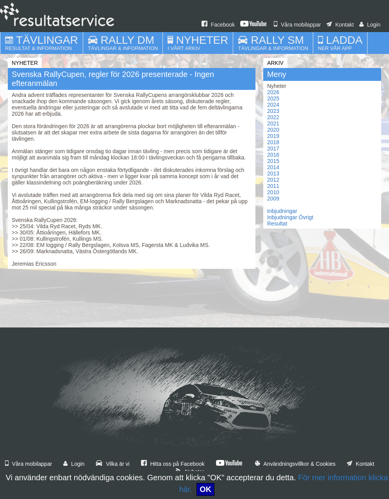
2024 (273, 105)
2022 (273, 117)
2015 (273, 161)
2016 (273, 155)
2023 (273, 111)
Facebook (218, 24)
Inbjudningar (282, 211)
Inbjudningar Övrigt (290, 217)
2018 (273, 142)
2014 (273, 167)
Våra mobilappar (297, 24)
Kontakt (340, 24)
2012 (273, 180)
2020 (273, 130)
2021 (273, 123)
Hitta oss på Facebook (173, 464)
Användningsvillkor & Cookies (295, 464)
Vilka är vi (112, 464)
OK (205, 489)
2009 (273, 198)
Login (369, 24)
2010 (273, 192)
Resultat (277, 223)
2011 (273, 186)
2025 (273, 98)
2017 (273, 148)
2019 (273, 136)
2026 (273, 92)
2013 (273, 173)
